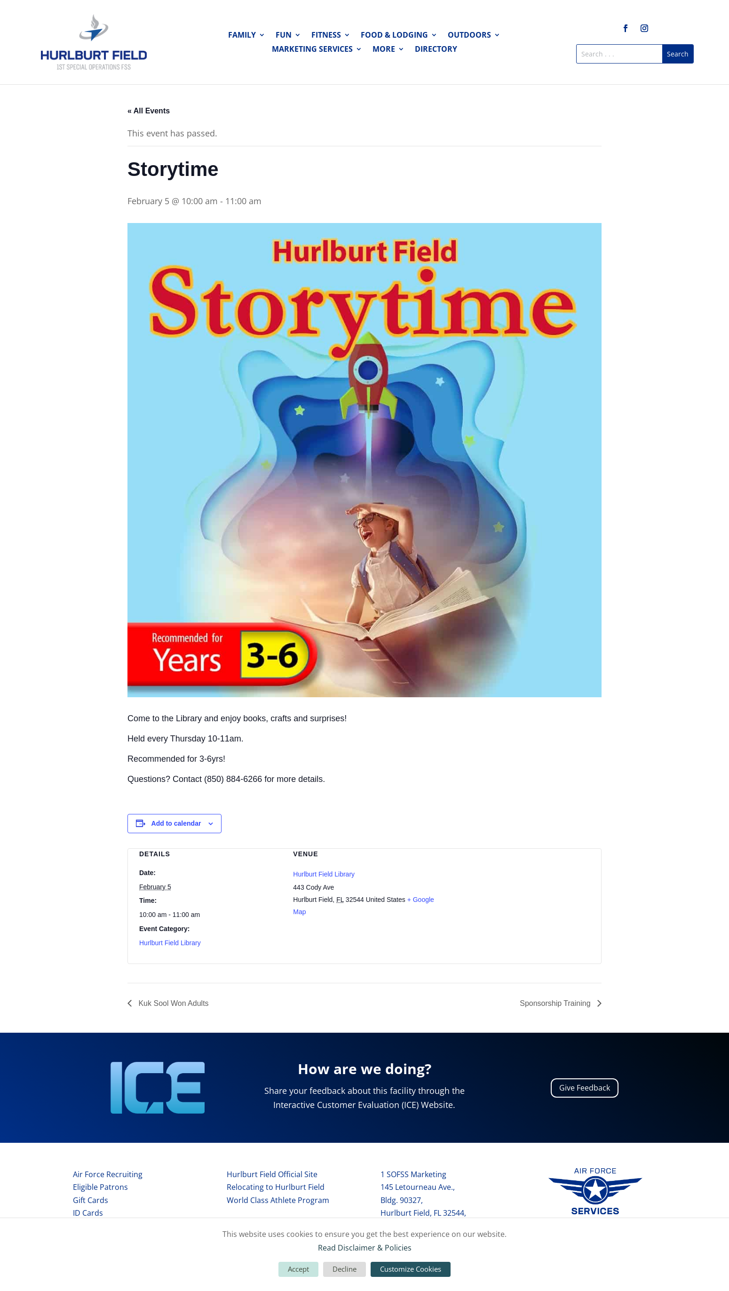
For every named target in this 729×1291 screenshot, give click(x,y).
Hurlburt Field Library (170, 943)
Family (242, 36)
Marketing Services (312, 50)
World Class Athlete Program (278, 1200)
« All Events (148, 111)
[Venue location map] (518, 898)
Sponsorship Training (556, 1003)
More (383, 50)
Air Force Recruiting (108, 1174)
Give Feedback (584, 1088)
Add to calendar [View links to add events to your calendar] (176, 823)
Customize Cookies (410, 1269)
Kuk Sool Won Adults (172, 1003)
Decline (345, 1269)
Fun (284, 36)
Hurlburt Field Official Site (272, 1174)
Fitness (326, 36)
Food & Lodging (394, 36)
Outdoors (469, 36)
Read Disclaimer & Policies (365, 1248)
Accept (298, 1269)
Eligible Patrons (100, 1187)
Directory (436, 50)
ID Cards (88, 1213)
